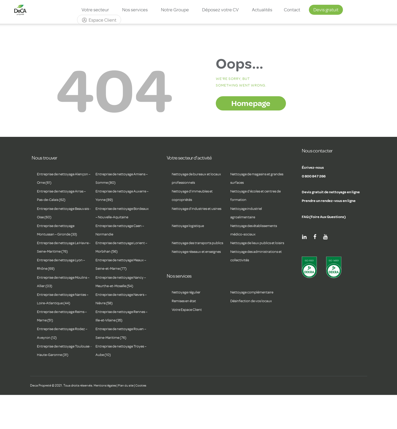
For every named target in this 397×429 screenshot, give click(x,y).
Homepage (250, 103)
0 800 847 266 (317, 175)
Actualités (262, 9)
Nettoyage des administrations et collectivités (246, 277)
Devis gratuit (325, 9)
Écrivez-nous (316, 167)
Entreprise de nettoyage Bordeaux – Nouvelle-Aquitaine (117, 217)
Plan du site (128, 419)
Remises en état (186, 326)
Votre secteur (95, 9)
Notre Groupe (175, 9)
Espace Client (102, 20)
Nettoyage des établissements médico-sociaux (252, 234)
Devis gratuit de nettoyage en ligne (338, 191)
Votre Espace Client (189, 335)
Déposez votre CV (220, 9)
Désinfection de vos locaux (254, 326)
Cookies (144, 419)
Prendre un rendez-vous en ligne (336, 200)
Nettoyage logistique (190, 225)
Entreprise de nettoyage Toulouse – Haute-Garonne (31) (61, 380)
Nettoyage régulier (188, 317)
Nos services (135, 9)
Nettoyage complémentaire (255, 317)
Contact (292, 9)
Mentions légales (106, 419)
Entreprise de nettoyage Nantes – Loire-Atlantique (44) (60, 320)
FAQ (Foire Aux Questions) (330, 216)
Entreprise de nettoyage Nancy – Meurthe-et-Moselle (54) (121, 294)
